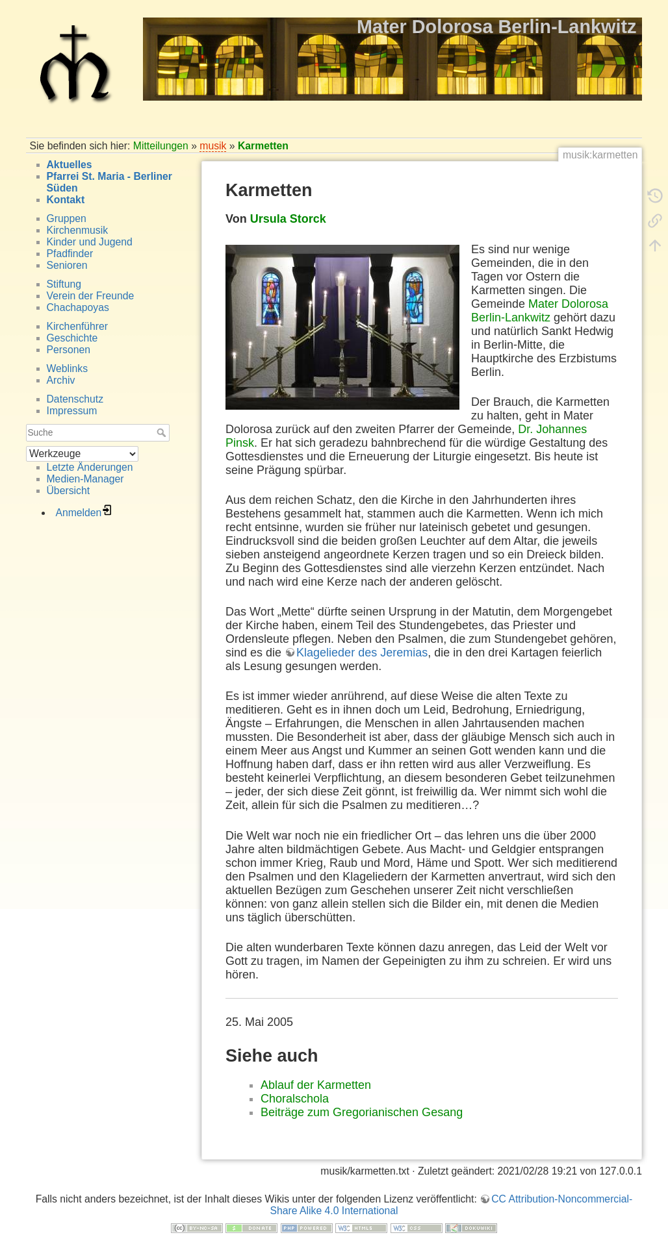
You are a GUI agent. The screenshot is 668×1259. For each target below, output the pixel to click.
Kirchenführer (78, 326)
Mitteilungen (160, 145)
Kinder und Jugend (90, 241)
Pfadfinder (70, 253)
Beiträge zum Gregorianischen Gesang (362, 1112)
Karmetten (263, 145)
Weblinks (67, 368)
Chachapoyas (78, 307)
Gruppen (66, 218)
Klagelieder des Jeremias (362, 652)
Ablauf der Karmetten (316, 1084)
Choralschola (295, 1098)
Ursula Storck (288, 218)
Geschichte (72, 337)
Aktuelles (69, 164)
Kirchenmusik (78, 230)
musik (212, 145)
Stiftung (64, 284)
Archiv (61, 380)
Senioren (67, 265)
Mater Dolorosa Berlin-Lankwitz (539, 310)
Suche (163, 432)
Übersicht (68, 490)
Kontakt (66, 199)
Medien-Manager (85, 478)
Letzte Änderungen (90, 467)
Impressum (72, 410)
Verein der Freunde (91, 295)
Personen (68, 349)
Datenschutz (75, 399)
